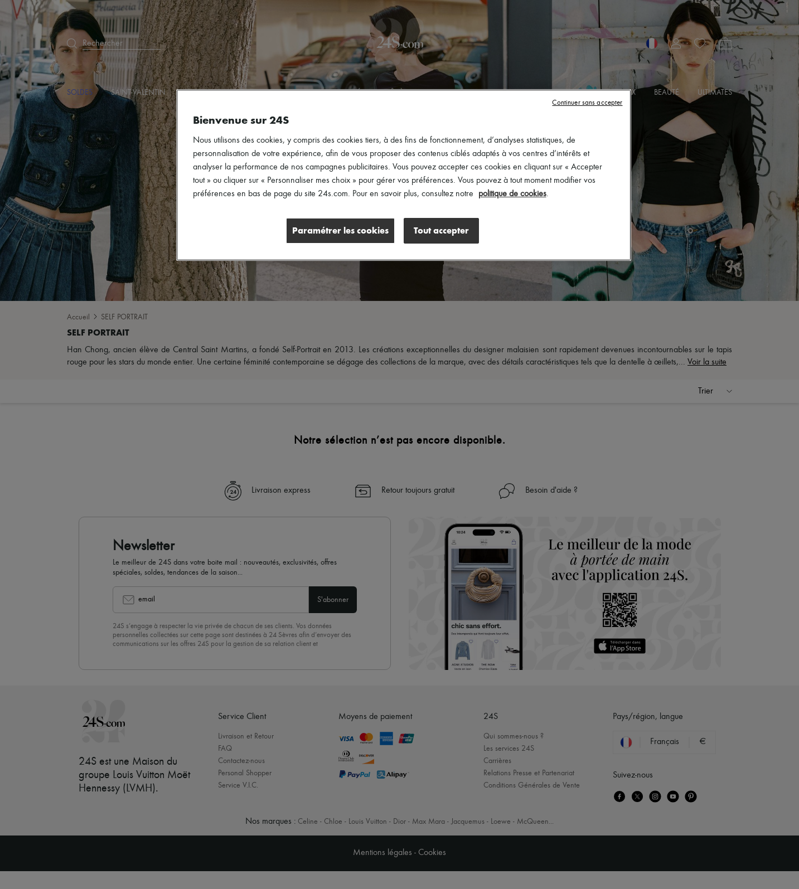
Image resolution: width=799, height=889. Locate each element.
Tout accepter (441, 230)
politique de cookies (512, 194)
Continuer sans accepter (587, 102)
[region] (403, 175)
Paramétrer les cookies (340, 230)
